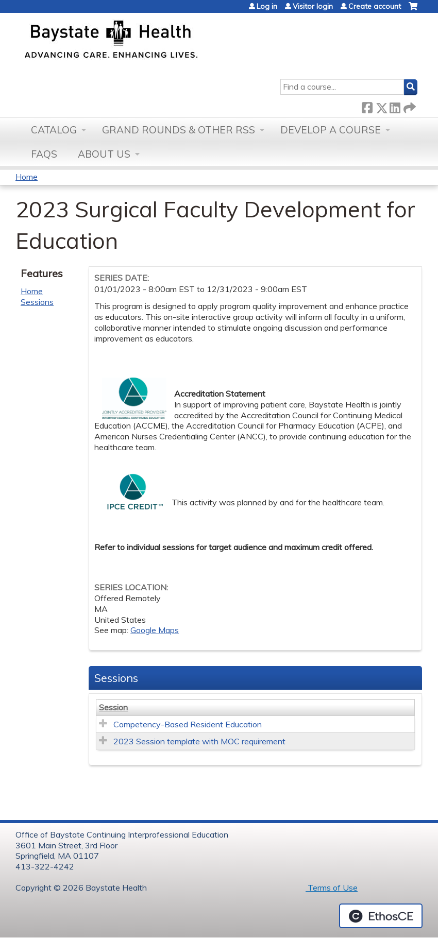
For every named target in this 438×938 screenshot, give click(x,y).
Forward (408, 106)
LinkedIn (395, 106)
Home (26, 177)
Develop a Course (330, 130)
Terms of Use (332, 887)
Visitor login (313, 6)
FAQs (44, 154)
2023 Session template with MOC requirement (199, 741)
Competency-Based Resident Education (187, 724)
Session (113, 707)
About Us (104, 154)
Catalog (54, 130)
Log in (267, 6)
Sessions (37, 302)
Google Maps (154, 630)
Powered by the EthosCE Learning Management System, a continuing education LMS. (381, 915)
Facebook (367, 106)
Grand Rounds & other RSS (178, 130)
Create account (374, 6)
